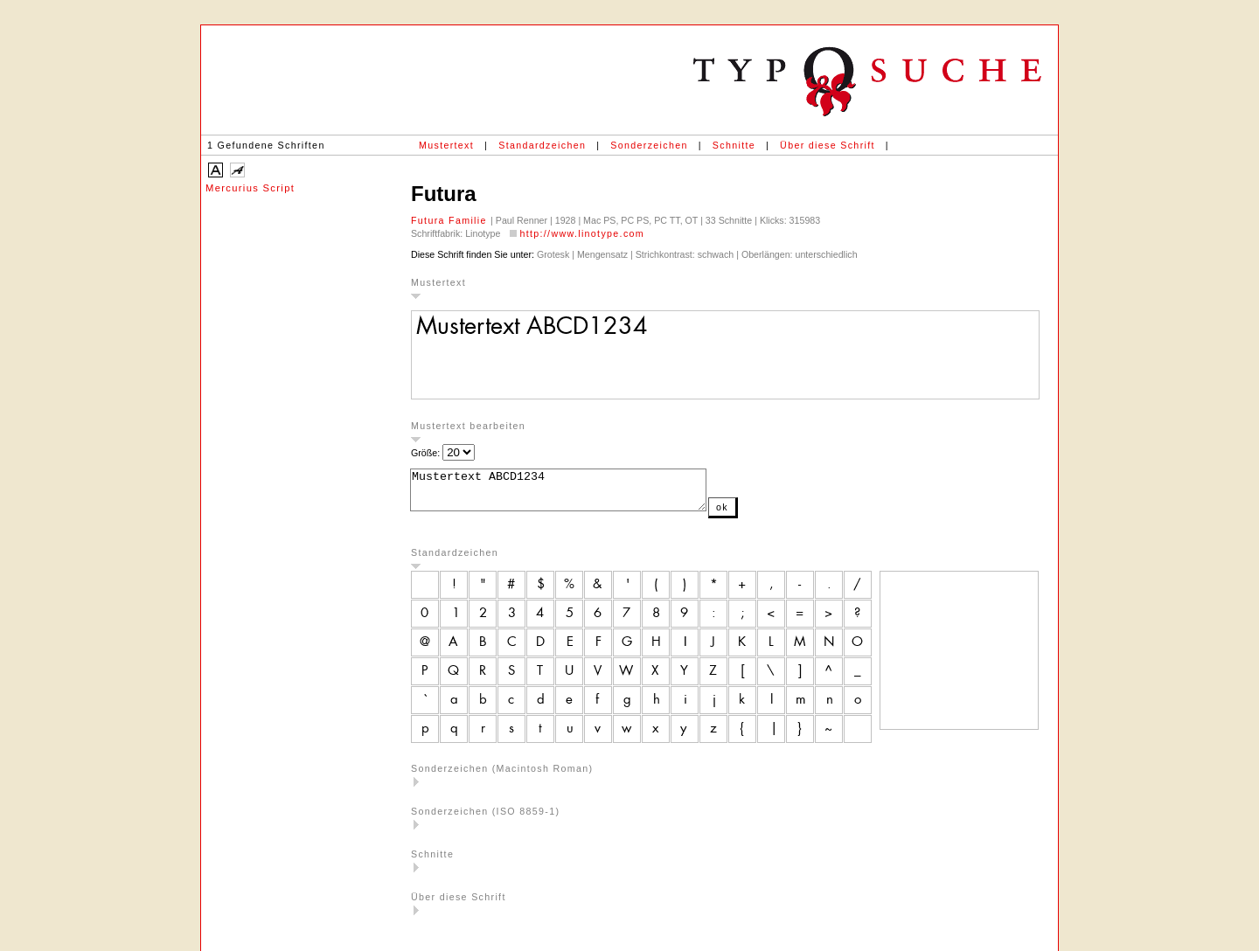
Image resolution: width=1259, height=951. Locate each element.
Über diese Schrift (827, 145)
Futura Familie (450, 220)
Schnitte (734, 145)
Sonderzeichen (648, 145)
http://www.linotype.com (581, 233)
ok (757, 515)
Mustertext (446, 145)
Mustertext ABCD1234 (576, 493)
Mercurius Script (250, 188)
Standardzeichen (542, 145)
